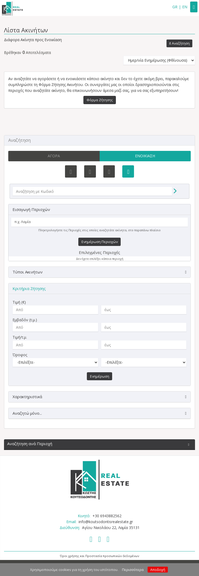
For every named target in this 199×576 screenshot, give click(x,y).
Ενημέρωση (99, 376)
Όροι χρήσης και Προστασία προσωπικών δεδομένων (99, 556)
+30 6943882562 (106, 515)
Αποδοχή (157, 569)
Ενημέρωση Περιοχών (100, 241)
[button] (179, 44)
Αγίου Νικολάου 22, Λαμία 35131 (111, 527)
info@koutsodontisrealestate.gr (106, 521)
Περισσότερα (133, 569)
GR (174, 6)
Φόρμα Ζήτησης (100, 99)
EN (184, 6)
